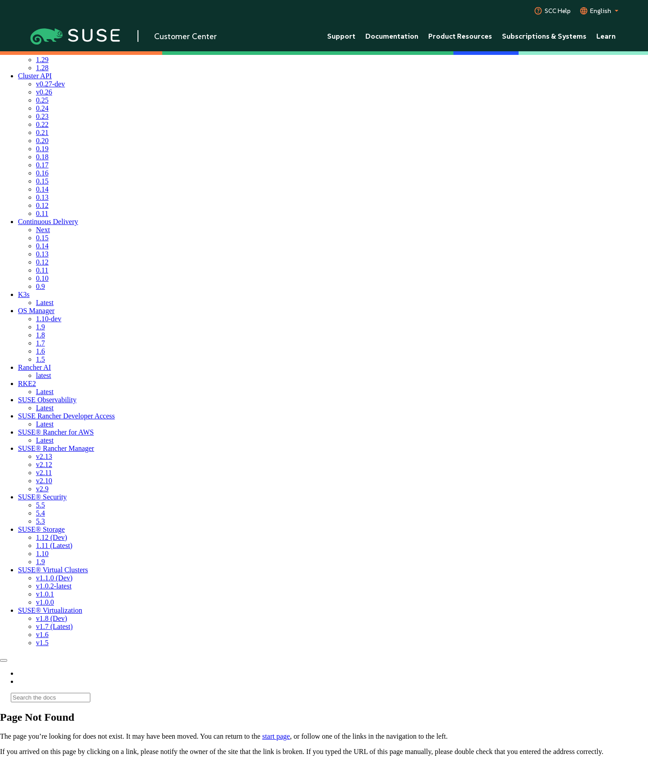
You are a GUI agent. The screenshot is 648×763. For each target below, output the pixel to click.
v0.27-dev (50, 84)
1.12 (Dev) (51, 537)
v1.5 (42, 642)
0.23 (42, 116)
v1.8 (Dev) (51, 618)
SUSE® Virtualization (50, 610)
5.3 (40, 521)
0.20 (42, 140)
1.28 (42, 68)
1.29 (42, 59)
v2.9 (42, 489)
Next (43, 229)
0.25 (42, 100)
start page (276, 736)
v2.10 (44, 481)
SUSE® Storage (41, 529)
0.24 (42, 108)
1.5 (40, 359)
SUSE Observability (47, 400)
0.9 (40, 286)
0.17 (42, 165)
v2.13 (44, 456)
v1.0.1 (45, 594)
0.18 (42, 157)
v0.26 (44, 92)
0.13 (42, 197)
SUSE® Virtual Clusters (53, 570)
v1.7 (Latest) (54, 626)
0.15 (42, 181)
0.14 (42, 189)
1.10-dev (48, 319)
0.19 (42, 149)
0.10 (42, 278)
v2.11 (44, 472)
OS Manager (36, 310)
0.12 (42, 205)
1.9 (40, 327)
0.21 (42, 132)
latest (43, 375)
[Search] (50, 697)
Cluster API (35, 76)
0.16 (42, 173)
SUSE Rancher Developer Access (66, 416)
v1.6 (42, 634)
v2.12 (44, 464)
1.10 (42, 553)
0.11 (42, 213)
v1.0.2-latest (53, 586)
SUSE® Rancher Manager (56, 448)
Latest (44, 302)
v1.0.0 (45, 602)
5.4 (40, 513)
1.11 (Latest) (54, 545)
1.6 (40, 351)
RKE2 (27, 383)
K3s (24, 294)
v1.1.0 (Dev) (54, 578)
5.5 (40, 505)
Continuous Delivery (48, 221)
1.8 (40, 335)
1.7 (40, 343)
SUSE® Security (42, 497)
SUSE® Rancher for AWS (56, 432)
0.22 (42, 124)
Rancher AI (34, 367)
